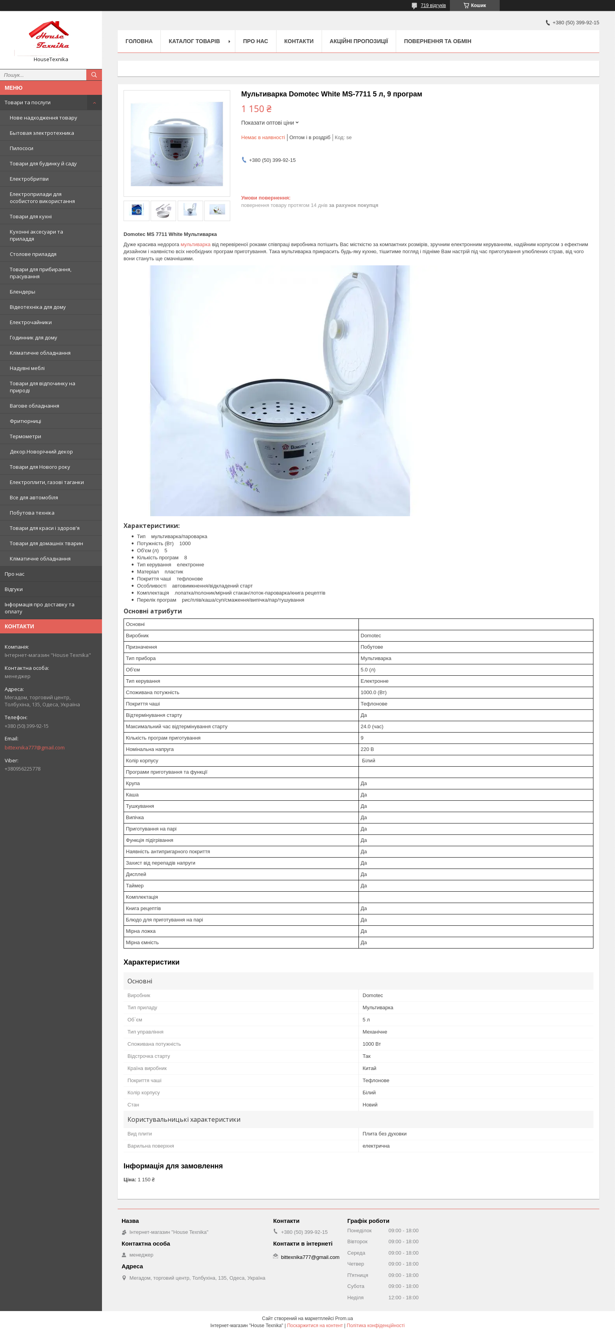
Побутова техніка (32, 512)
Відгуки (14, 589)
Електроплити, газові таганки (47, 482)
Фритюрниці (25, 420)
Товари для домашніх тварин (46, 543)
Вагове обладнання (34, 405)
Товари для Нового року (40, 466)
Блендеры (22, 291)
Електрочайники (31, 322)
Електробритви (29, 178)
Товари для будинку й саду (43, 163)
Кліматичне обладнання (40, 352)
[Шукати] (94, 75)
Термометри (25, 436)
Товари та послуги (28, 102)
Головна (139, 41)
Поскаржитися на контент (315, 1325)
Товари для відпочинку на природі (42, 387)
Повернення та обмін (437, 41)
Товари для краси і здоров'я (45, 527)
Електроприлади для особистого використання (42, 197)
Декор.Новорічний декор (41, 451)
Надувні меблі (27, 368)
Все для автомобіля (34, 497)
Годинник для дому (33, 337)
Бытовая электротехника (42, 132)
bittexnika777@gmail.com (35, 747)
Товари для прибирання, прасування (40, 273)
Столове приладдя (33, 254)
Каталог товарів (194, 41)
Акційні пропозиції (359, 41)
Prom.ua (344, 1318)
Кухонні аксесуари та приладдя (36, 235)
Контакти (299, 41)
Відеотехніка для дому (38, 306)
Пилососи (21, 148)
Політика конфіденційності (376, 1325)
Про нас (14, 573)
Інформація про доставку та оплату (40, 608)
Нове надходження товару (43, 117)
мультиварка (195, 244)
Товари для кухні (31, 216)
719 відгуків (433, 5)
